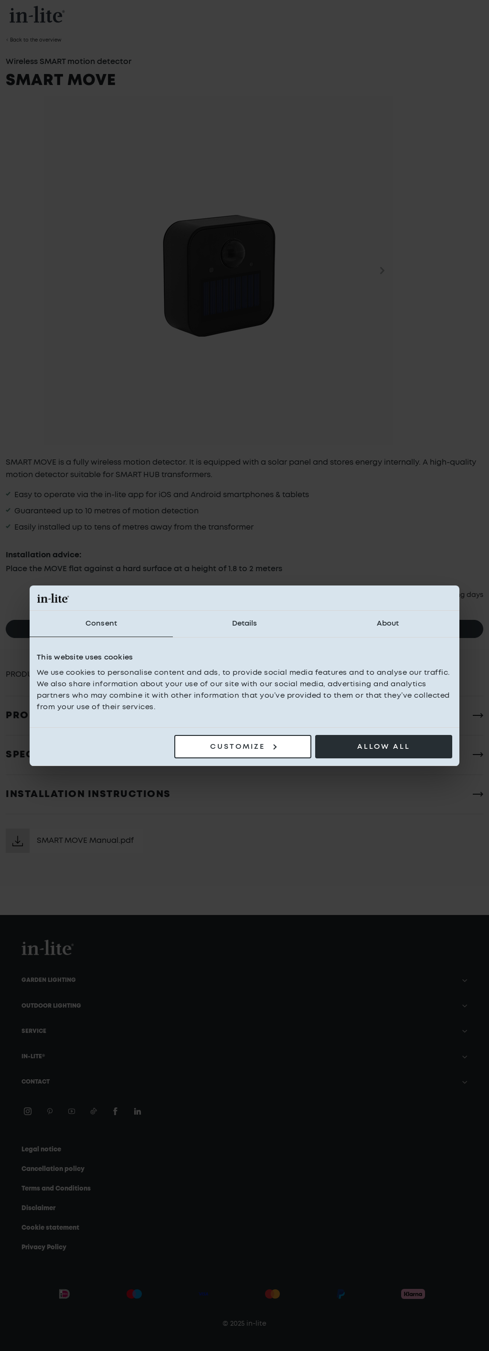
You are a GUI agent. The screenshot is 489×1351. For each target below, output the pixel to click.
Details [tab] (244, 623)
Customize (243, 746)
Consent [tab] (101, 623)
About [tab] (388, 623)
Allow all (383, 746)
